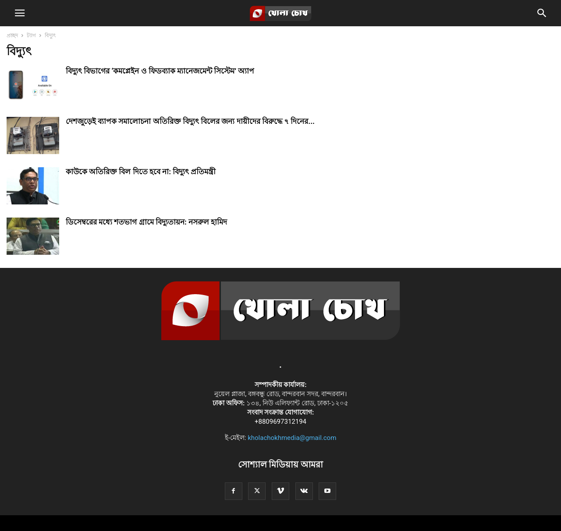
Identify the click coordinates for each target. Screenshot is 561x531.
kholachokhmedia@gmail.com (292, 438)
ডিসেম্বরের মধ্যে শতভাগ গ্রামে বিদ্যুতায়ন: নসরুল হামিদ (146, 222)
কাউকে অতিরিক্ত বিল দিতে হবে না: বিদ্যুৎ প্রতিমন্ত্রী (141, 171)
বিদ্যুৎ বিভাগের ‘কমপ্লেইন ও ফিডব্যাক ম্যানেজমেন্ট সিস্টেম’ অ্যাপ (160, 71)
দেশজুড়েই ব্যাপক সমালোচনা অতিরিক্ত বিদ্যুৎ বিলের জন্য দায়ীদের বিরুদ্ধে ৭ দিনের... (190, 121)
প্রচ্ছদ (12, 35)
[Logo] (280, 338)
